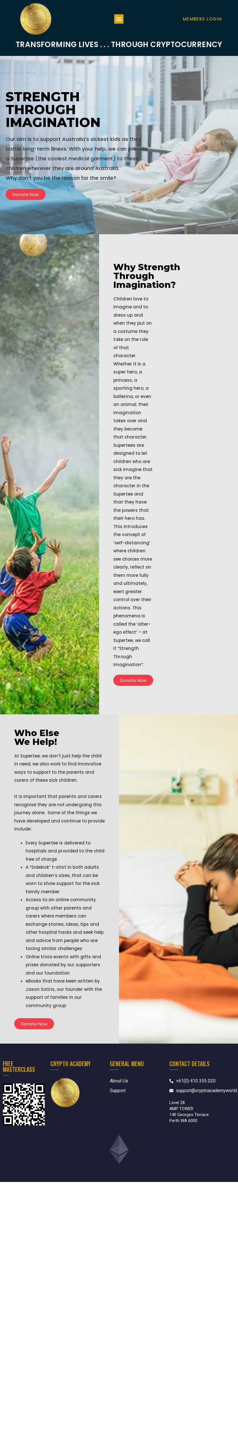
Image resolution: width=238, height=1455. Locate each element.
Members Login (202, 19)
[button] (119, 19)
